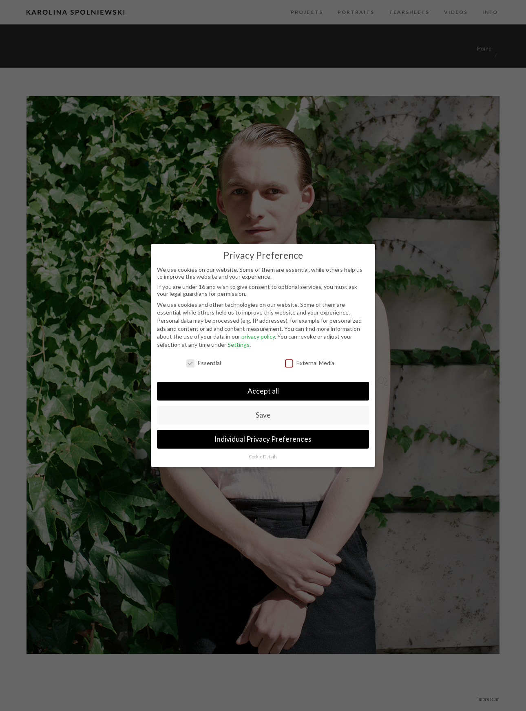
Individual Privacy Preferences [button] (263, 439)
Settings (239, 344)
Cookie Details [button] (263, 456)
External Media (309, 362)
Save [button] (263, 415)
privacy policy (258, 336)
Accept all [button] (263, 391)
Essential (203, 362)
